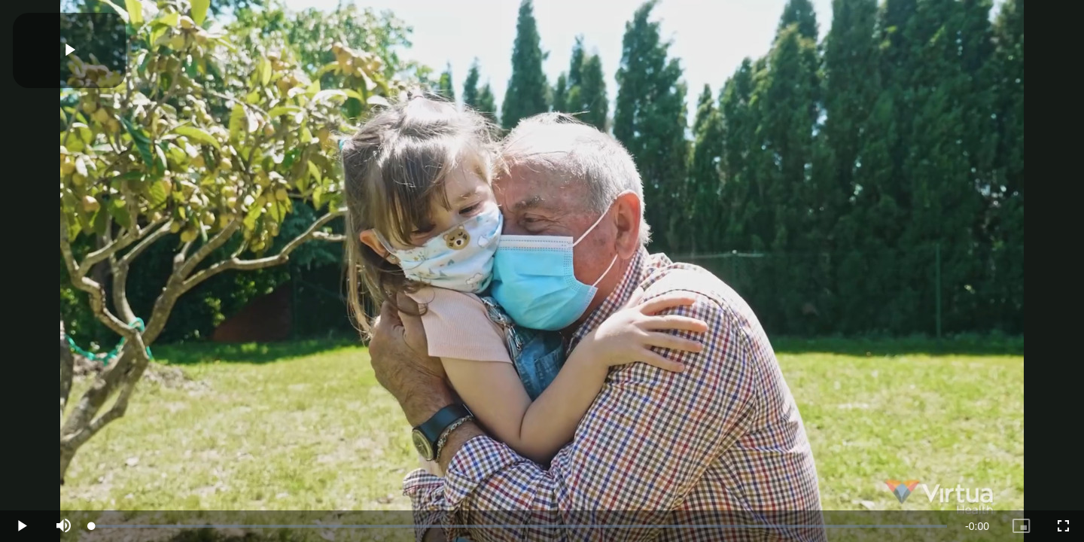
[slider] (519, 526)
